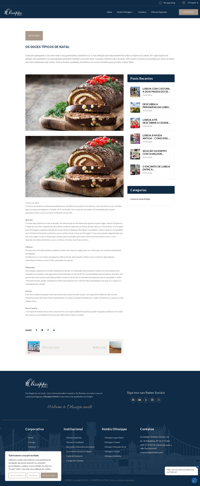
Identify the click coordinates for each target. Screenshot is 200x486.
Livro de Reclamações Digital (78, 451)
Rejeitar (33, 475)
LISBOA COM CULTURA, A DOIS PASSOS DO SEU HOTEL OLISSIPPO (156, 90)
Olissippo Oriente (112, 442)
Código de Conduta (74, 460)
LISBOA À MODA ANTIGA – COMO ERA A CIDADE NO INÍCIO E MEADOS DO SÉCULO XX (157, 137)
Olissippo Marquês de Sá (115, 447)
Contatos (33, 447)
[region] (33, 466)
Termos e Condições (75, 442)
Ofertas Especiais (74, 437)
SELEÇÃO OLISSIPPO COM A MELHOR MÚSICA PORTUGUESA (156, 152)
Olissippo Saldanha (112, 456)
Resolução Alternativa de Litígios (80, 447)
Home (30, 437)
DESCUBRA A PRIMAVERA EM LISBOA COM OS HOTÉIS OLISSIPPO (156, 106)
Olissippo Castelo (112, 451)
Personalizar (17, 475)
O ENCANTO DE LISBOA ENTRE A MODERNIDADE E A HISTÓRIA (156, 168)
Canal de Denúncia (74, 456)
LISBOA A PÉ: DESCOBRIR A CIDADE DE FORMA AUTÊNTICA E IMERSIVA (156, 121)
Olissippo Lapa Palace (114, 437)
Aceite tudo (49, 475)
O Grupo (32, 442)
